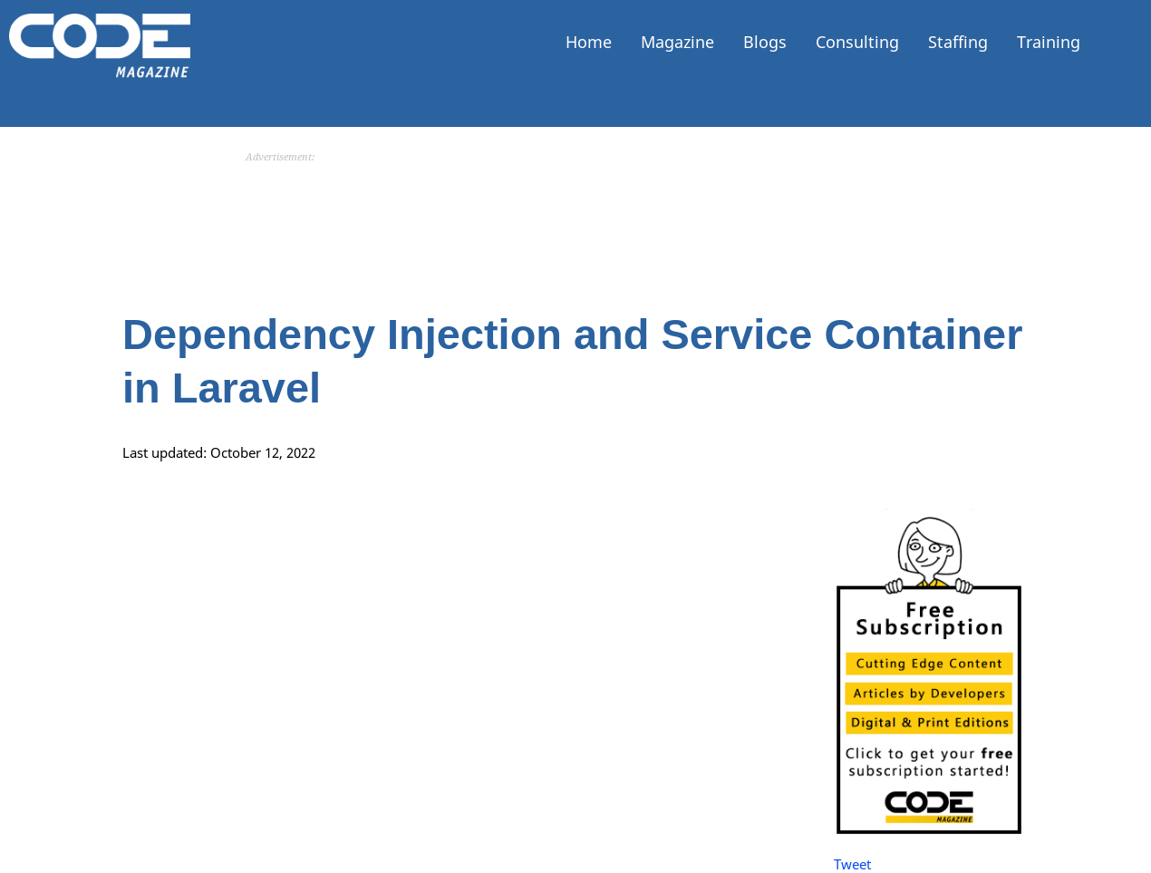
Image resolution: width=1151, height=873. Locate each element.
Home (589, 42)
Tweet (852, 864)
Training (1048, 42)
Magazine (677, 42)
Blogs (765, 42)
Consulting (857, 42)
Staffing (958, 42)
